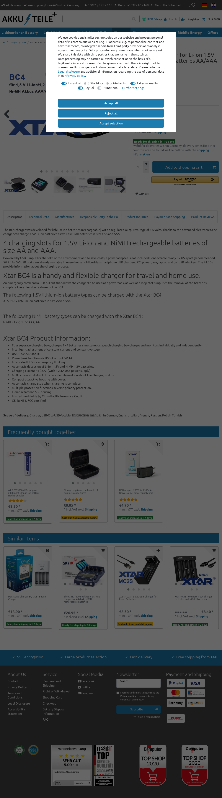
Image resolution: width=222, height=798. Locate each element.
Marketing (120, 83)
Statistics (96, 83)
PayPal (89, 88)
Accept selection (111, 123)
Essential (74, 83)
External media (147, 83)
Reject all (111, 113)
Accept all (111, 103)
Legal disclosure (69, 71)
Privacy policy (75, 75)
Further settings (133, 88)
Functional (111, 88)
